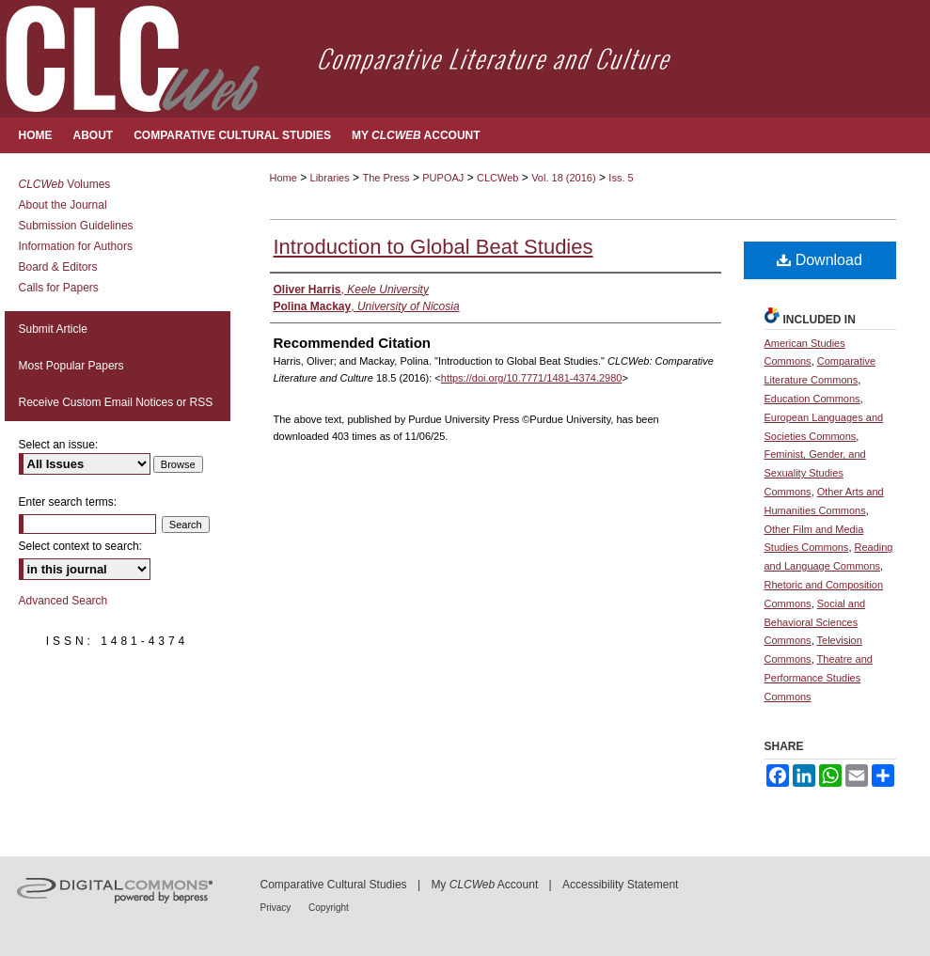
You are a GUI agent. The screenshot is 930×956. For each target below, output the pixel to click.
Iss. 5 (620, 177)
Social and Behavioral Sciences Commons (815, 622)
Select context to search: (80, 546)
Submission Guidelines (76, 225)
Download (819, 260)
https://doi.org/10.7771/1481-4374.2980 (532, 378)
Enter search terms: (68, 502)
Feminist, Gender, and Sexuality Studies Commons (815, 472)
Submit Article (53, 329)
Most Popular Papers (71, 365)
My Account (484, 884)
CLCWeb (497, 177)
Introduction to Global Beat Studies (433, 247)
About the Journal (63, 205)
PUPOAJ (443, 177)
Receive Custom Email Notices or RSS (116, 402)
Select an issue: (59, 444)
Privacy (277, 907)
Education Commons (812, 398)
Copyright (328, 907)
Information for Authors (76, 246)
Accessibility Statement (620, 884)
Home (283, 177)
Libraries (330, 177)
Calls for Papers (59, 287)
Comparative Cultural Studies (333, 884)
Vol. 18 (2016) (563, 177)
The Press (385, 177)
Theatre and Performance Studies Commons (818, 677)
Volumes (65, 184)
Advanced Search (63, 600)
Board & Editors (58, 267)
